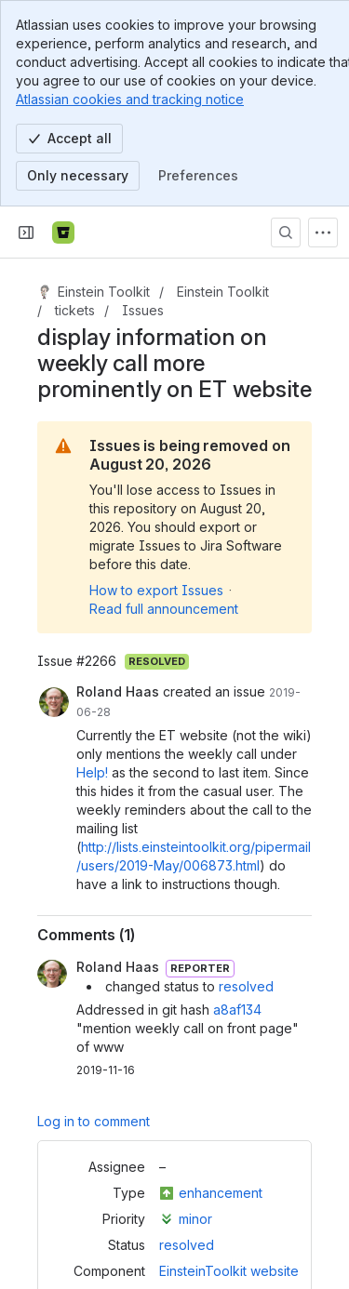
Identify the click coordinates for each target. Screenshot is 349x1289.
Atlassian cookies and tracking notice (130, 99)
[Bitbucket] (63, 232)
